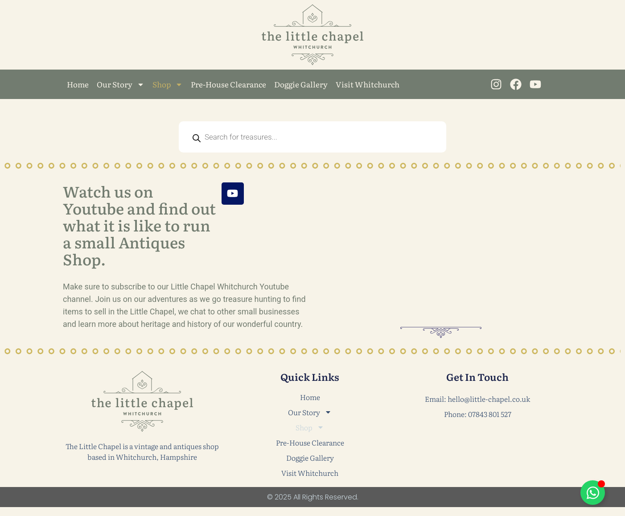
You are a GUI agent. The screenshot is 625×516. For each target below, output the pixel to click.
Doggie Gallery (301, 84)
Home (78, 84)
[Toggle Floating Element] (592, 492)
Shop (167, 84)
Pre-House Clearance (228, 84)
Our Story (120, 84)
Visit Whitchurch (367, 84)
